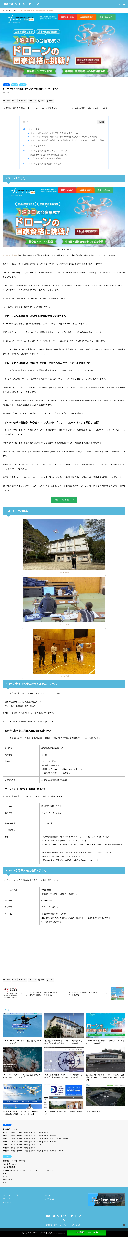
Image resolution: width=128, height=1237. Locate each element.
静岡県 (59, 1139)
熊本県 (32, 1151)
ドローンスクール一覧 (10, 1195)
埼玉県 (32, 1136)
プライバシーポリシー (61, 1225)
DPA (4, 1173)
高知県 (6, 85)
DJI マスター (51, 1170)
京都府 (26, 1142)
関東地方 (6, 1136)
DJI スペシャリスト (19, 1170)
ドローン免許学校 (9, 1167)
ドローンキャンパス (9, 1164)
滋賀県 (19, 1142)
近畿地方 (6, 1142)
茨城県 (13, 1136)
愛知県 (65, 1139)
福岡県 (13, 1151)
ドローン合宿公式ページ (64, 500)
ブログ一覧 (6, 1199)
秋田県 (32, 1132)
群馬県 (26, 1136)
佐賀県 (19, 1151)
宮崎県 (46, 1151)
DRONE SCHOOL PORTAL (64, 1216)
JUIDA (5, 1176)
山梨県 (39, 1139)
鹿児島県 (53, 1151)
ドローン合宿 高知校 (11, 255)
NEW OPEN (7, 1203)
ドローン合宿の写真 (36, 146)
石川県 (26, 1139)
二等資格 (22, 85)
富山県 (19, 1139)
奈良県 (46, 1142)
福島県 (46, 1132)
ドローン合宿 (64, 573)
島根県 (19, 1145)
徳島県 (13, 1148)
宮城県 (26, 1132)
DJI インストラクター (37, 1170)
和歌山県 (53, 1142)
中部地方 (6, 1139)
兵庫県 (39, 1142)
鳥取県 (13, 1145)
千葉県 (39, 1136)
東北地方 (6, 1132)
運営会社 (49, 1225)
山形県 (39, 1132)
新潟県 (13, 1139)
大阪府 (32, 1142)
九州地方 (6, 1151)
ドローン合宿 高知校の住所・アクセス (44, 164)
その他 (5, 1182)
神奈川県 (53, 1136)
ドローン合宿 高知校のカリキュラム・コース (47, 151)
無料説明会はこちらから (86, 1232)
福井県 (32, 1139)
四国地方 (6, 1148)
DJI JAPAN (7, 1170)
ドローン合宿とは (35, 129)
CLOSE (101, 122)
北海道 (14, 1129)
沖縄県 (60, 1151)
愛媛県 (26, 1148)
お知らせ (48, 1195)
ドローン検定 (7, 1179)
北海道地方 (6, 1129)
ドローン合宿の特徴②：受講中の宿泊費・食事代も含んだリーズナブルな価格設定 (63, 137)
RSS (64, 1220)
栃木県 (19, 1136)
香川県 (19, 1148)
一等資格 (14, 1161)
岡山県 (26, 1145)
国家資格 (14, 85)
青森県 (13, 1132)
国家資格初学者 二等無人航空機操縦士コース (48, 155)
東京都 (46, 1136)
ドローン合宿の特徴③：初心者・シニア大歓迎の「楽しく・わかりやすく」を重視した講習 (67, 140)
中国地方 (6, 1145)
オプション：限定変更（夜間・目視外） (46, 158)
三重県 (13, 1142)
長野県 (46, 1139)
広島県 (32, 1145)
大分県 (39, 1151)
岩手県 (19, 1132)
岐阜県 (52, 1139)
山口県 (39, 1145)
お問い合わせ (49, 1199)
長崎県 (26, 1151)
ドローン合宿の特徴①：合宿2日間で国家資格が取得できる (54, 133)
